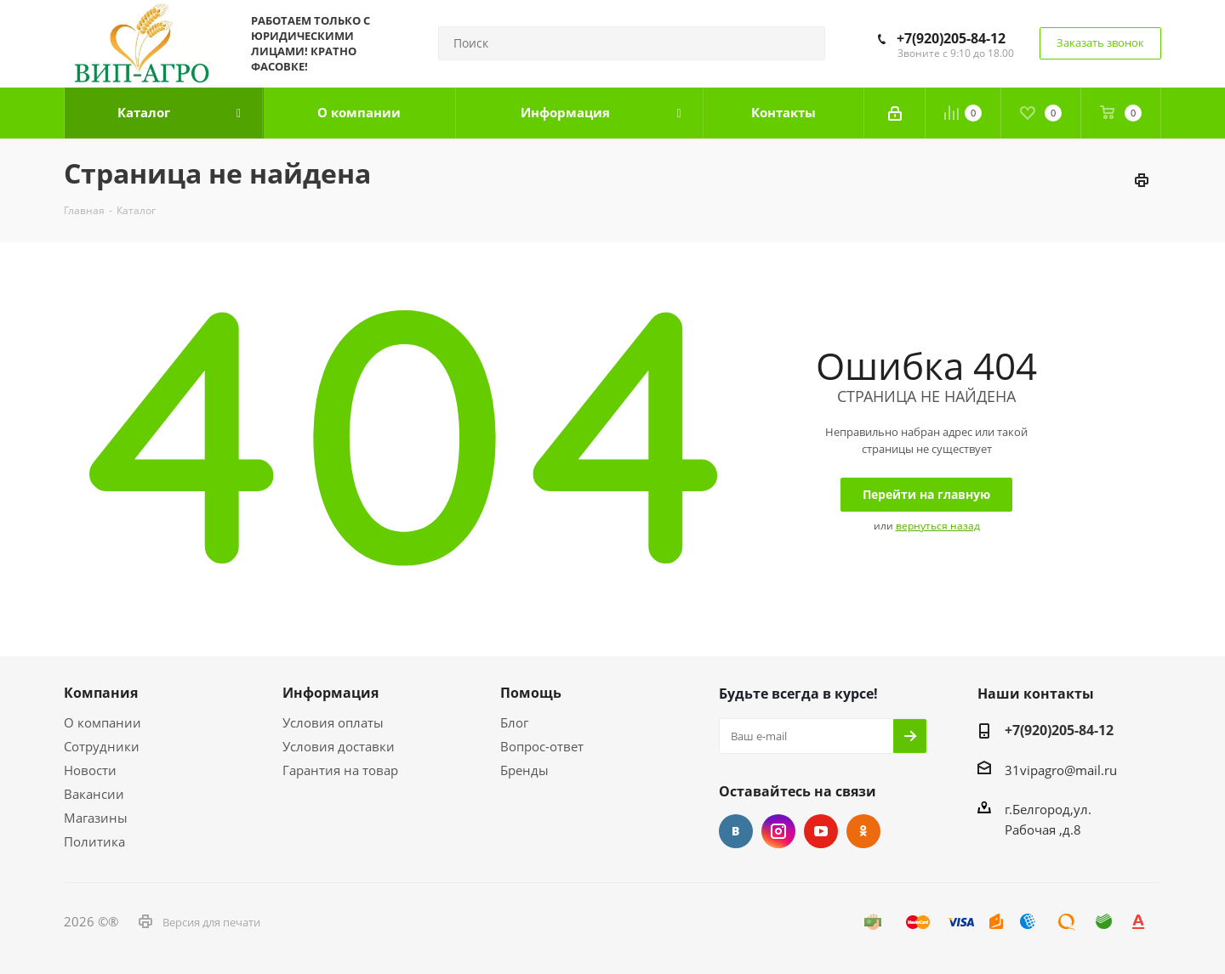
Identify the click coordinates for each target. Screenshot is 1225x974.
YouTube (821, 831)
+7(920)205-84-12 (951, 38)
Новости (90, 770)
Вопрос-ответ (542, 746)
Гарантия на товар (340, 770)
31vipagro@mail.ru (1061, 770)
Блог (514, 722)
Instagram (778, 831)
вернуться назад (938, 525)
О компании (102, 722)
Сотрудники (102, 746)
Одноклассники (863, 831)
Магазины (96, 817)
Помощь (530, 692)
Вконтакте (736, 831)
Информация (330, 692)
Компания (101, 692)
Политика (94, 841)
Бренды (524, 770)
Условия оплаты (333, 722)
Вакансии (94, 793)
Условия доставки (338, 746)
